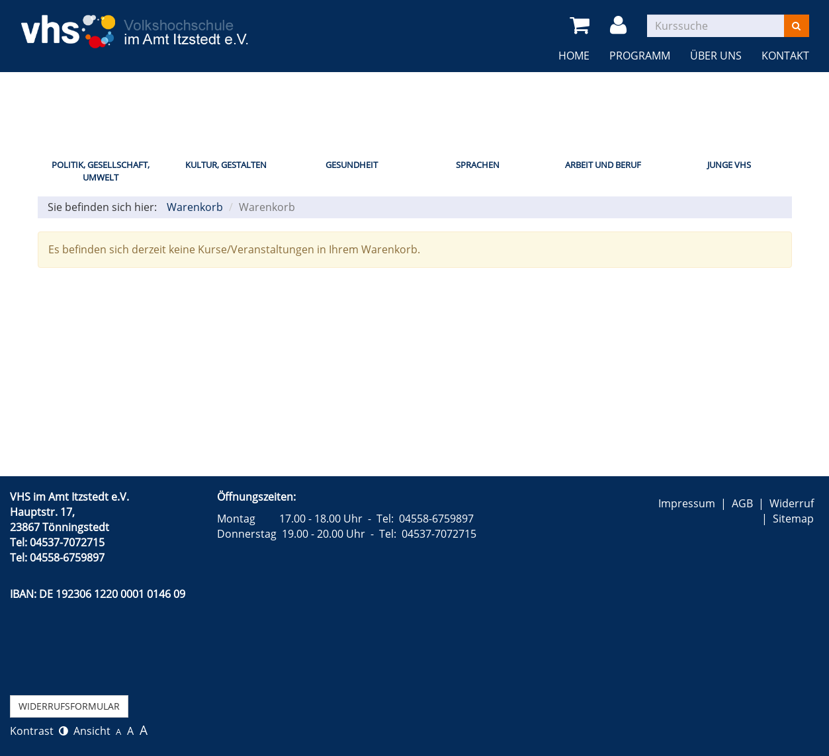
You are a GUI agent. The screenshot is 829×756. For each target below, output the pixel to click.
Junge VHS (729, 165)
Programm (639, 55)
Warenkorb (195, 207)
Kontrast (39, 731)
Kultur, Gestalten (226, 165)
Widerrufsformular (69, 706)
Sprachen (478, 165)
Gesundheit (352, 165)
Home (573, 55)
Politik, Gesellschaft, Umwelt (101, 171)
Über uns (716, 55)
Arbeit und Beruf (603, 165)
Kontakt (785, 55)
